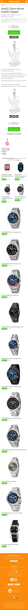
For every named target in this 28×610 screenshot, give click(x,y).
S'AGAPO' (3, 5)
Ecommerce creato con (14, 607)
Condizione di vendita (14, 574)
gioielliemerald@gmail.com (19, 605)
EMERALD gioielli (14, 1)
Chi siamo (14, 569)
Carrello (14, 572)
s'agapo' (18, 160)
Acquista (14, 32)
